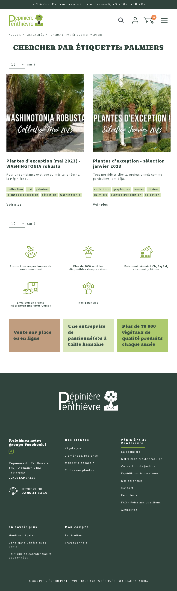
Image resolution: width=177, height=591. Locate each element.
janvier (139, 189)
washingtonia (70, 194)
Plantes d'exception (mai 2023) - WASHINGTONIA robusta (43, 163)
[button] (148, 20)
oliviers (153, 189)
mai (29, 189)
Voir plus (14, 204)
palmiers (42, 189)
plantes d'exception (23, 194)
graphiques (121, 189)
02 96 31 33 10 (34, 492)
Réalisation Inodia (133, 580)
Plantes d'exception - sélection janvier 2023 (129, 163)
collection (15, 189)
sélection (49, 194)
